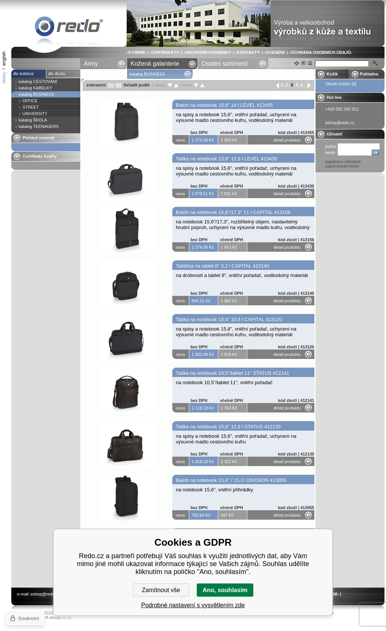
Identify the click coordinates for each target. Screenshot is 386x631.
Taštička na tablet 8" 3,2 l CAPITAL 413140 (222, 266)
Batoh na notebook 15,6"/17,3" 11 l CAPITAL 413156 (233, 212)
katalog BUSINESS (69, 27)
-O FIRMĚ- (137, 52)
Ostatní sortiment (225, 63)
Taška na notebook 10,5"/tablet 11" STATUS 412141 (233, 373)
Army (91, 63)
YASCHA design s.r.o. (52, 617)
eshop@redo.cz (45, 594)
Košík (332, 74)
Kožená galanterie (155, 63)
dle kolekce (23, 73)
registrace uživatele (343, 161)
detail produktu (287, 140)
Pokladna (369, 74)
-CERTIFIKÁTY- (165, 52)
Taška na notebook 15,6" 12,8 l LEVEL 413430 (226, 159)
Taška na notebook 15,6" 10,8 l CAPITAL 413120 (229, 319)
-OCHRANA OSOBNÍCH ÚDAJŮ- (321, 52)
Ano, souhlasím (224, 590)
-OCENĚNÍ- (275, 52)
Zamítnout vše (161, 590)
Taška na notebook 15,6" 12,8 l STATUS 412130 (228, 426)
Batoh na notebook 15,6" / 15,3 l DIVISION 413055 (231, 480)
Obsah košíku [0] (341, 84)
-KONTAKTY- (248, 52)
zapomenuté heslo (342, 166)
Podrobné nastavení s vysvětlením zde (193, 605)
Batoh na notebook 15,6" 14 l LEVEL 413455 (224, 105)
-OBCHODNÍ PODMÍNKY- (208, 52)
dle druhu (57, 73)
